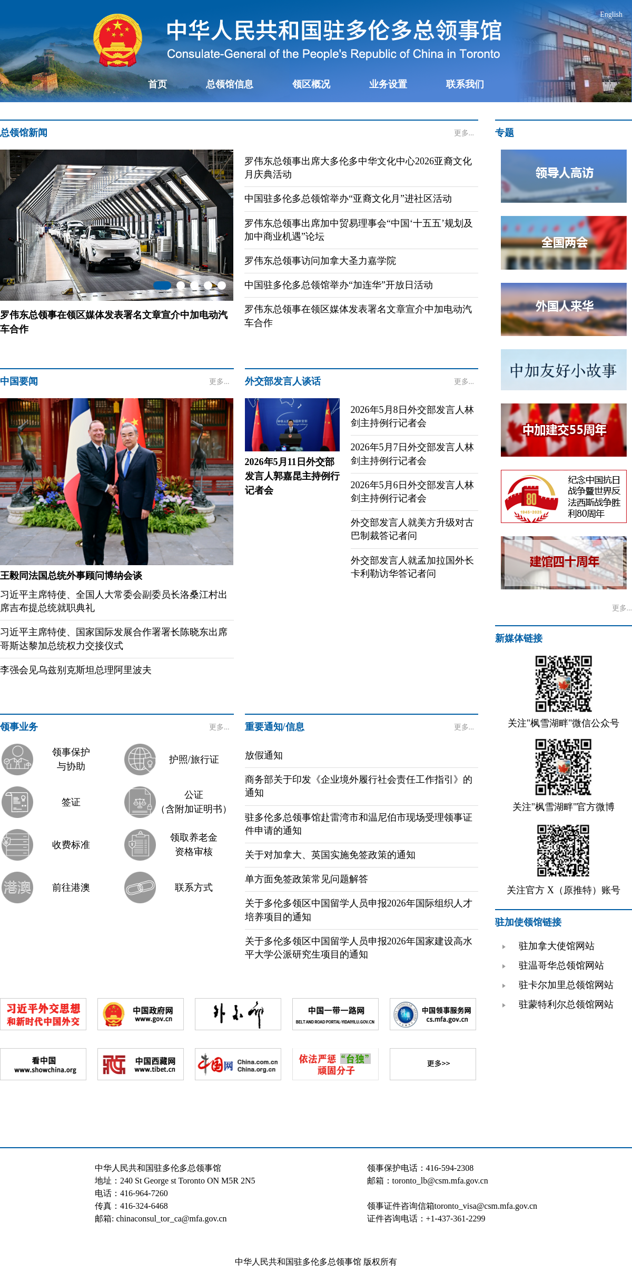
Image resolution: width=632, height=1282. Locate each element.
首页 (157, 84)
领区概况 (311, 84)
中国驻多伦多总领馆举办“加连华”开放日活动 (338, 285)
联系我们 (465, 84)
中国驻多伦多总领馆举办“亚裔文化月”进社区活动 (348, 198)
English (611, 14)
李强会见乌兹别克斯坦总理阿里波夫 (76, 670)
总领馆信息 (229, 84)
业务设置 (388, 84)
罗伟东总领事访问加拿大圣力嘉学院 (320, 260)
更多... (464, 133)
